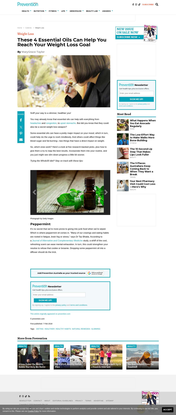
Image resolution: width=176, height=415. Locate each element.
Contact (38, 401)
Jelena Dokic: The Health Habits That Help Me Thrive (32, 365)
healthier (50, 329)
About (47, 401)
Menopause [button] (75, 11)
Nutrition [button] (39, 11)
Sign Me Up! (45, 300)
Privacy (79, 401)
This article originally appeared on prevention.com (50, 314)
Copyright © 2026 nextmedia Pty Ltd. (33, 404)
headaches (35, 123)
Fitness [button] (53, 11)
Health (22, 346)
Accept (167, 409)
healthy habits (63, 329)
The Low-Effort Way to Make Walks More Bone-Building (142, 137)
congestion (51, 123)
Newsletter (25, 401)
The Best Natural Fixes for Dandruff (141, 365)
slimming (95, 329)
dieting (40, 329)
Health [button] (25, 11)
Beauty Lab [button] (92, 11)
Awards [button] (106, 11)
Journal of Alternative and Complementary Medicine (57, 240)
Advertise (98, 401)
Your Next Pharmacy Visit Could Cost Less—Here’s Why (142, 184)
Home (19, 28)
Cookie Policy (33, 411)
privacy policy (61, 305)
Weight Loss (39, 28)
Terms (88, 401)
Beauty (131, 346)
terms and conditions (78, 305)
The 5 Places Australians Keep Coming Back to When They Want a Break (141, 169)
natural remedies (81, 329)
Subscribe (148, 4)
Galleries (28, 28)
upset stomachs (68, 123)
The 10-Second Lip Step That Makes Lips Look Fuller (141, 152)
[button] (31, 11)
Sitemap (109, 401)
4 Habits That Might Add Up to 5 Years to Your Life (106, 365)
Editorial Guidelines (63, 401)
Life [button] (63, 11)
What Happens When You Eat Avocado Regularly (143, 123)
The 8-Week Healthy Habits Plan (68, 365)
